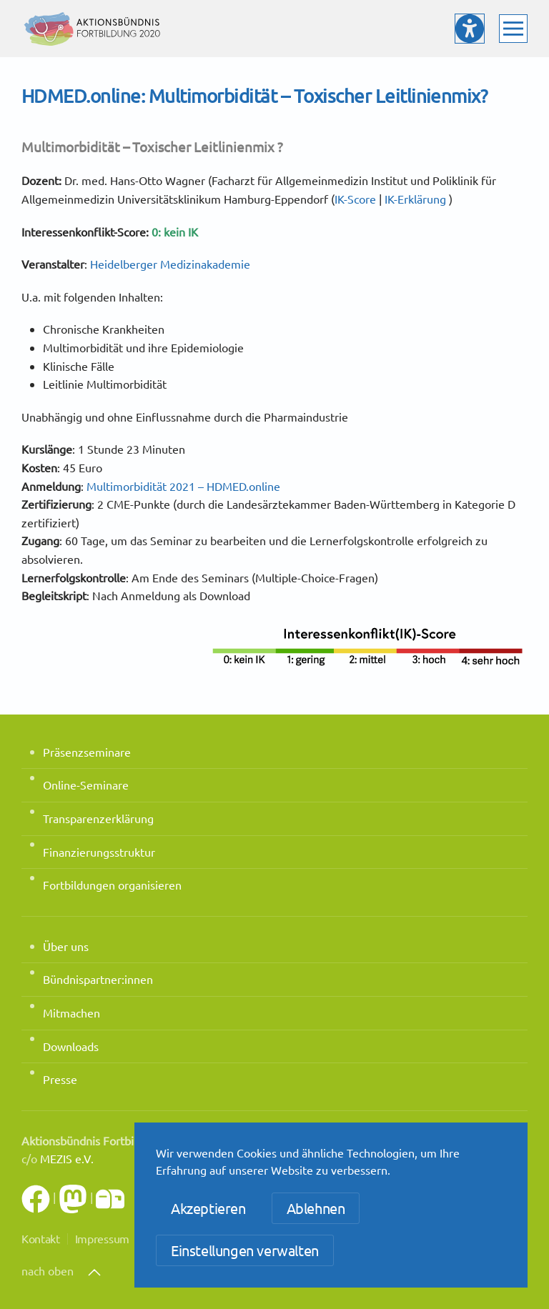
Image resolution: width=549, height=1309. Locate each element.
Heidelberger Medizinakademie (170, 264)
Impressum (102, 1238)
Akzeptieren (208, 1208)
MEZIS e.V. (67, 1158)
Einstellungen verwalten (245, 1250)
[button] (513, 28)
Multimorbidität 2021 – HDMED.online (183, 486)
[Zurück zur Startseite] (92, 28)
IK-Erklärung (415, 198)
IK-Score (355, 198)
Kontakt (40, 1238)
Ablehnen (316, 1208)
